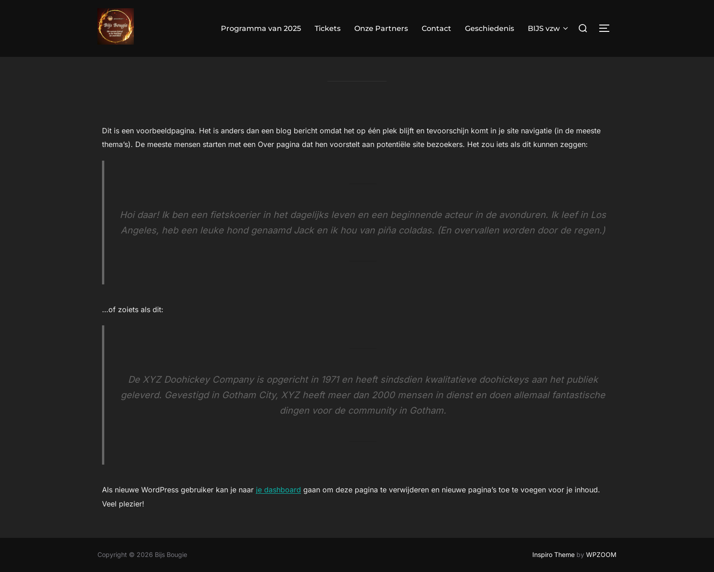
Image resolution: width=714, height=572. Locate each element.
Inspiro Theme (553, 554)
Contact (436, 28)
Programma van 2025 (261, 28)
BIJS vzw (549, 28)
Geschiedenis (489, 28)
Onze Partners (381, 28)
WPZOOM (601, 554)
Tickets (328, 28)
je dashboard (278, 507)
